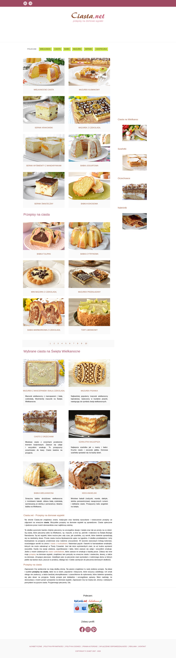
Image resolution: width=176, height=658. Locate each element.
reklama (133, 646)
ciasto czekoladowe (56, 552)
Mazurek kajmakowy (89, 90)
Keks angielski (89, 493)
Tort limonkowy (89, 330)
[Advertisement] (134, 80)
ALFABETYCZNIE (35, 646)
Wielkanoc (45, 49)
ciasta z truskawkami (59, 544)
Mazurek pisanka (89, 391)
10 (86, 343)
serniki (88, 49)
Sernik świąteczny (43, 204)
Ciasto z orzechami (44, 437)
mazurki (77, 49)
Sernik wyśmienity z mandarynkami (43, 166)
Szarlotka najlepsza (89, 442)
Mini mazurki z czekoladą (43, 292)
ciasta (57, 49)
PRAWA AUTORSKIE (90, 646)
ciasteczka (101, 49)
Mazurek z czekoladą (89, 128)
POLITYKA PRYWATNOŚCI (54, 646)
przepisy (32, 554)
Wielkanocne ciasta (44, 90)
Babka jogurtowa (89, 166)
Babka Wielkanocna (44, 493)
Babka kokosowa (89, 204)
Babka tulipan (44, 254)
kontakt (142, 646)
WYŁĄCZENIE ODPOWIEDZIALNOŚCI (113, 646)
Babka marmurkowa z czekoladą (43, 330)
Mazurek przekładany (89, 292)
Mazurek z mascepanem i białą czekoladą (44, 391)
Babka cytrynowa (89, 254)
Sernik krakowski (44, 128)
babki (67, 49)
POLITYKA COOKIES (73, 646)
